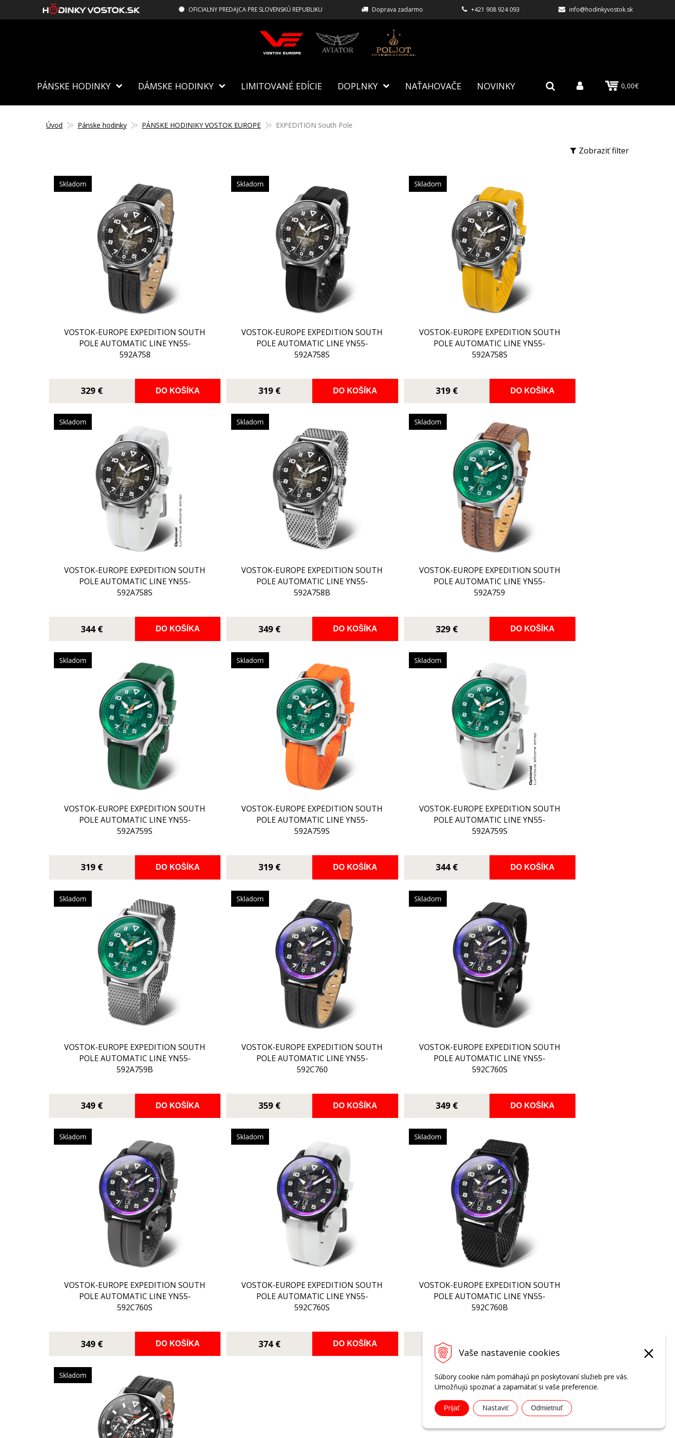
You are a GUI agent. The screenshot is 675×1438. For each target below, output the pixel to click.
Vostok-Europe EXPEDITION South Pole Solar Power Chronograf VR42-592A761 (554, 1062)
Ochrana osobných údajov (300, 1323)
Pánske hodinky (74, 85)
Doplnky (358, 85)
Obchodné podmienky (293, 1309)
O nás (263, 1239)
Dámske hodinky (176, 85)
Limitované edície (281, 85)
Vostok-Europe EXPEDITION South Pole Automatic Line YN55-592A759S (408, 586)
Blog (261, 1224)
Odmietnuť (547, 1408)
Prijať (452, 1408)
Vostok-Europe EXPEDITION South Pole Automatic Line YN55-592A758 (118, 348)
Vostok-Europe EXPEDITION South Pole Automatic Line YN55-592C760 (408, 824)
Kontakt (268, 1337)
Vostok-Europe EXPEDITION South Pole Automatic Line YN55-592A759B (264, 824)
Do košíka (154, 390)
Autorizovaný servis (289, 1253)
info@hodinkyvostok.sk (601, 9)
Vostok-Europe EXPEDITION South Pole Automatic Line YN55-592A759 (264, 586)
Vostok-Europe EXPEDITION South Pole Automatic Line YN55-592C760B (408, 1062)
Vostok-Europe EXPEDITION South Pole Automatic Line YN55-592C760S (554, 824)
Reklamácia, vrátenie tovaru (303, 1295)
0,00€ (622, 85)
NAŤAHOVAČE (433, 85)
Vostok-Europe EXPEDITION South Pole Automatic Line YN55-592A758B (118, 586)
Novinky (496, 85)
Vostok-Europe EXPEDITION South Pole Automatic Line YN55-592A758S (264, 348)
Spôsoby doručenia (288, 1281)
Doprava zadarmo (397, 9)
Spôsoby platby (281, 1267)
